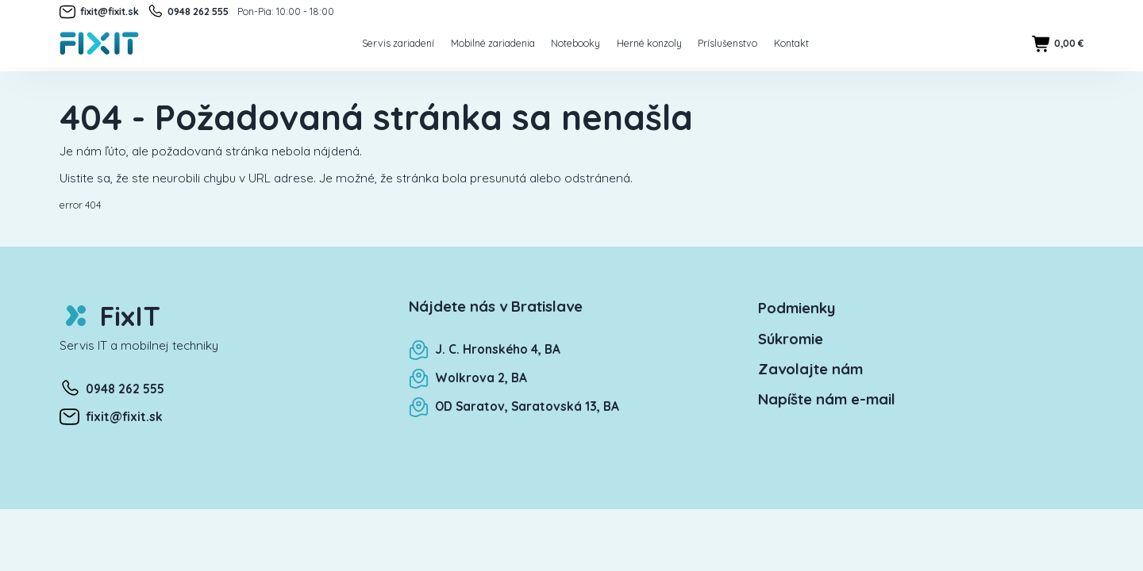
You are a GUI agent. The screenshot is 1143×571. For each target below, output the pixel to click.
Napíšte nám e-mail (826, 398)
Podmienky (796, 307)
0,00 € (1057, 44)
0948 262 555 (188, 12)
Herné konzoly (649, 43)
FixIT (110, 316)
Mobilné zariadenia (493, 43)
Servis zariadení (398, 43)
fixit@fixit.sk (99, 12)
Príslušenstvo (727, 43)
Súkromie (790, 338)
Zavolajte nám (810, 368)
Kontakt (791, 43)
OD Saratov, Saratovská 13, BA (514, 406)
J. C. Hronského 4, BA (484, 349)
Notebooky (575, 43)
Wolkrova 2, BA (468, 377)
